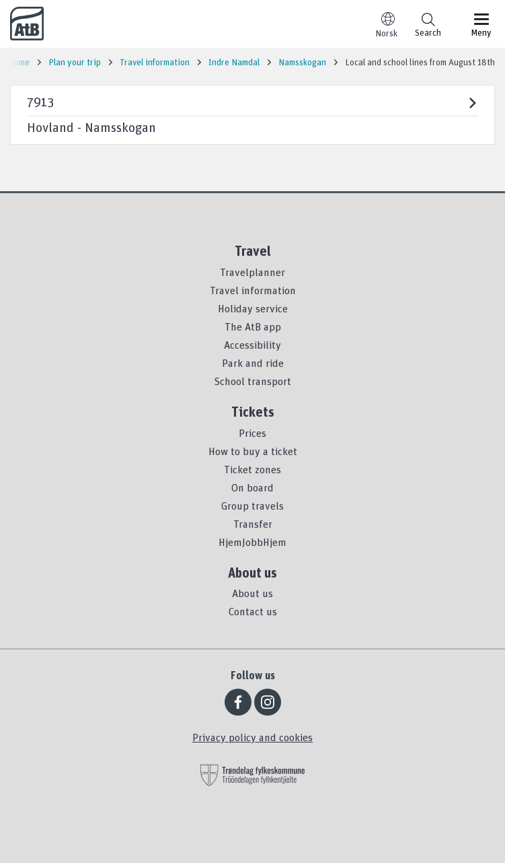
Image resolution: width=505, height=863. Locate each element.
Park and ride (253, 363)
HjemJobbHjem (252, 542)
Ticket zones (252, 469)
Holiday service (253, 308)
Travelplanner (252, 272)
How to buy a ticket (252, 451)
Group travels (252, 505)
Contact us (253, 611)
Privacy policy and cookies (252, 737)
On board (252, 487)
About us (252, 593)
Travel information (253, 290)
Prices (252, 433)
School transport (252, 381)
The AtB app (253, 326)
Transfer (252, 523)
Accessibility (252, 344)
